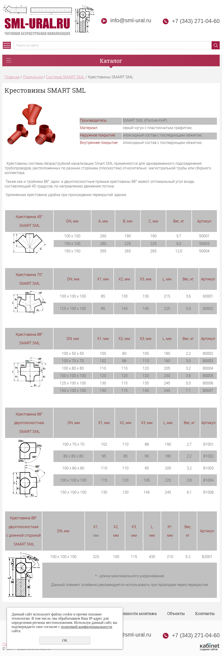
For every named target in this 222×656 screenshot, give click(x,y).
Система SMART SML (65, 76)
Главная (12, 76)
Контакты (204, 613)
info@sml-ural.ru (126, 20)
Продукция (33, 76)
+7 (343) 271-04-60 (196, 21)
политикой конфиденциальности (86, 627)
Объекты (175, 613)
